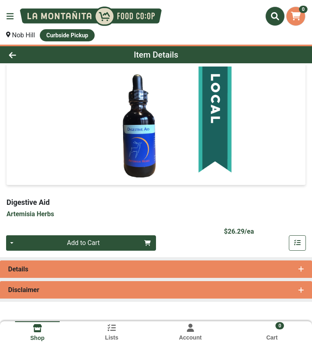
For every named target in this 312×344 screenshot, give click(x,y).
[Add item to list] (297, 243)
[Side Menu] (10, 16)
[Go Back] (43, 54)
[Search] (275, 16)
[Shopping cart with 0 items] (296, 16)
